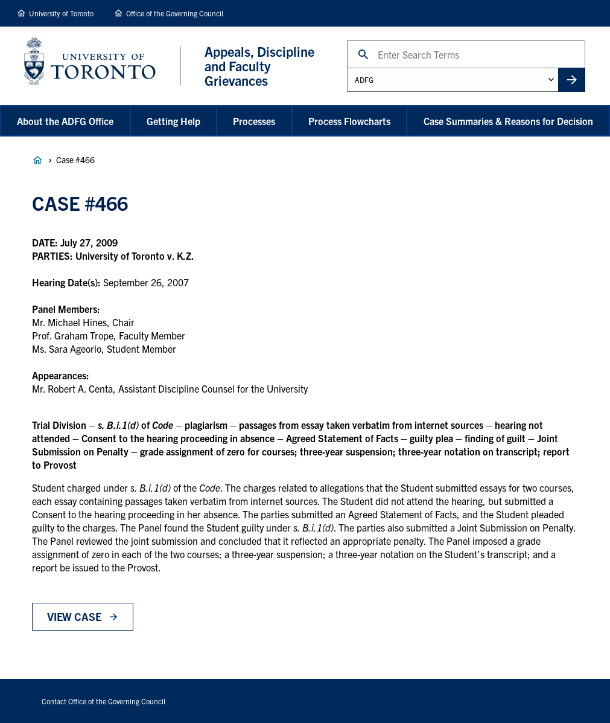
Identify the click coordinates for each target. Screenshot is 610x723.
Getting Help (173, 121)
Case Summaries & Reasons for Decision (508, 121)
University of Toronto (61, 13)
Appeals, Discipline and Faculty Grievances (37, 160)
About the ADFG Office (65, 121)
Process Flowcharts (349, 121)
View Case (74, 616)
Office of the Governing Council (174, 13)
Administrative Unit (346, 67)
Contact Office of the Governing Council (103, 700)
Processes (254, 121)
